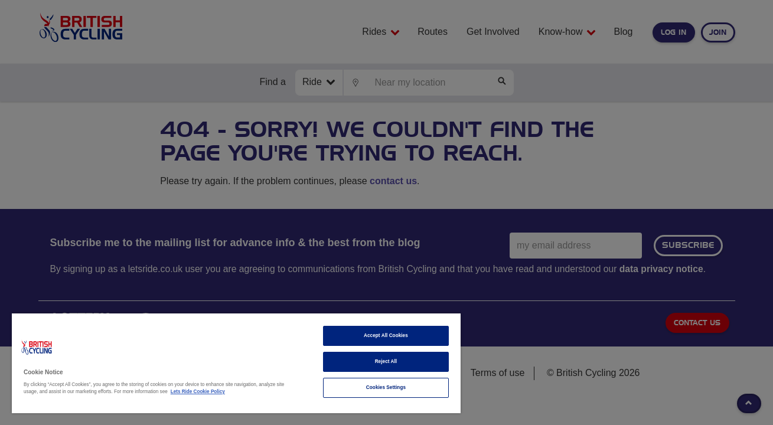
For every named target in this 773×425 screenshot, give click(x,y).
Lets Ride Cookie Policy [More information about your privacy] (198, 391)
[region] (236, 363)
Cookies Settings (385, 387)
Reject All (385, 361)
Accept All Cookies (385, 335)
